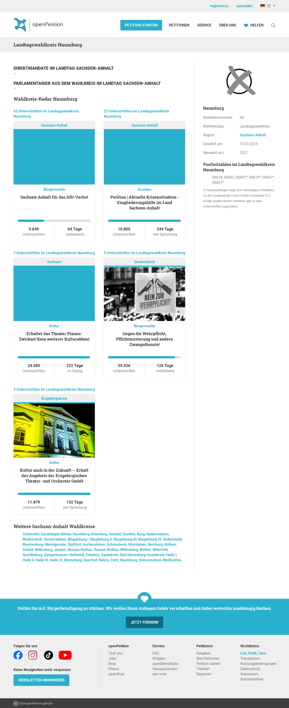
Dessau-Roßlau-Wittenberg (116, 550)
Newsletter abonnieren (41, 680)
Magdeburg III (125, 539)
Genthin (129, 534)
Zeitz (114, 560)
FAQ (155, 653)
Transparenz (250, 658)
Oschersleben (55, 539)
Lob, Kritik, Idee (253, 653)
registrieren (219, 6)
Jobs (112, 658)
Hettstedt (76, 555)
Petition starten (141, 25)
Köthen (170, 544)
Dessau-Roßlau (80, 550)
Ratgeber (203, 653)
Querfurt (90, 560)
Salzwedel (31, 534)
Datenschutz (250, 669)
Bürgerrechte (54, 189)
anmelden (244, 6)
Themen (203, 669)
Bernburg (155, 544)
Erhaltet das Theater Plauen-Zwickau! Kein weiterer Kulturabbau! (54, 336)
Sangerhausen (56, 555)
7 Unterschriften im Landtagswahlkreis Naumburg (54, 253)
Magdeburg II (101, 539)
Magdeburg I (78, 539)
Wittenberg (44, 550)
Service (204, 25)
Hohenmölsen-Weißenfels (160, 560)
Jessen (60, 550)
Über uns (115, 653)
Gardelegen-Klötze (56, 534)
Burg (141, 534)
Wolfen (145, 550)
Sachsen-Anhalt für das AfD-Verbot (54, 197)
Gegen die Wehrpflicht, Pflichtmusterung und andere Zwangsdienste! (144, 339)
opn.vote (159, 674)
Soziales (144, 189)
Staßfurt (74, 544)
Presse (113, 669)
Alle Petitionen (207, 658)
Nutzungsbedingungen (258, 664)
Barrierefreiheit (251, 679)
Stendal (115, 534)
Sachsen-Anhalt (54, 125)
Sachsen (54, 262)
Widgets (158, 658)
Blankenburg (33, 544)
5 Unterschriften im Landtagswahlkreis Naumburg (144, 253)
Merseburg (73, 560)
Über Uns (227, 25)
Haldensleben (157, 534)
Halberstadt (172, 539)
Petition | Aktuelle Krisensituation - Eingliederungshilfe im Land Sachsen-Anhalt (144, 202)
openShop (116, 674)
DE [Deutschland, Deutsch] (265, 6)
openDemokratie (165, 664)
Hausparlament (164, 669)
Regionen (203, 674)
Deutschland (145, 262)
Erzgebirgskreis (54, 398)
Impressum (249, 674)
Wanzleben (137, 544)
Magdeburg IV (149, 539)
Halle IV (56, 560)
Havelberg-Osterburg (90, 534)
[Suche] (273, 25)
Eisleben (93, 555)
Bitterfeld (160, 550)
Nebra (104, 560)
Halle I (171, 555)
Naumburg (128, 560)
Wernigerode (55, 544)
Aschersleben (94, 544)
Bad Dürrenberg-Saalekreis (142, 555)
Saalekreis (110, 555)
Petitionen (179, 25)
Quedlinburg (32, 555)
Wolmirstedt (32, 539)
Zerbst (28, 550)
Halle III (42, 560)
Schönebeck (117, 544)
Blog (112, 664)
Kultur (54, 326)
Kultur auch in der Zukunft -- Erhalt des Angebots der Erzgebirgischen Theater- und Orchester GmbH (54, 475)
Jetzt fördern (144, 622)
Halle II (28, 560)
